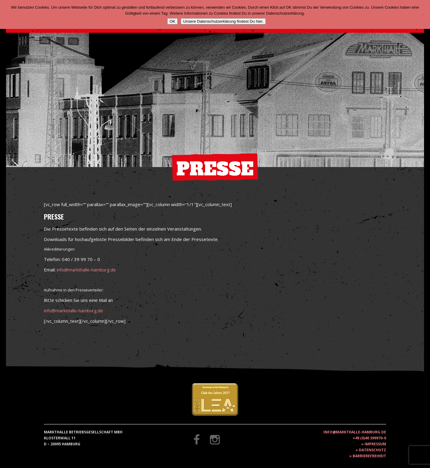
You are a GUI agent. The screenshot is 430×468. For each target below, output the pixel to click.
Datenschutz (372, 449)
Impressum (375, 444)
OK (172, 21)
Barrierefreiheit (369, 455)
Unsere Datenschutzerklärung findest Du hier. (223, 21)
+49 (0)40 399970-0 (369, 438)
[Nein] (423, 15)
